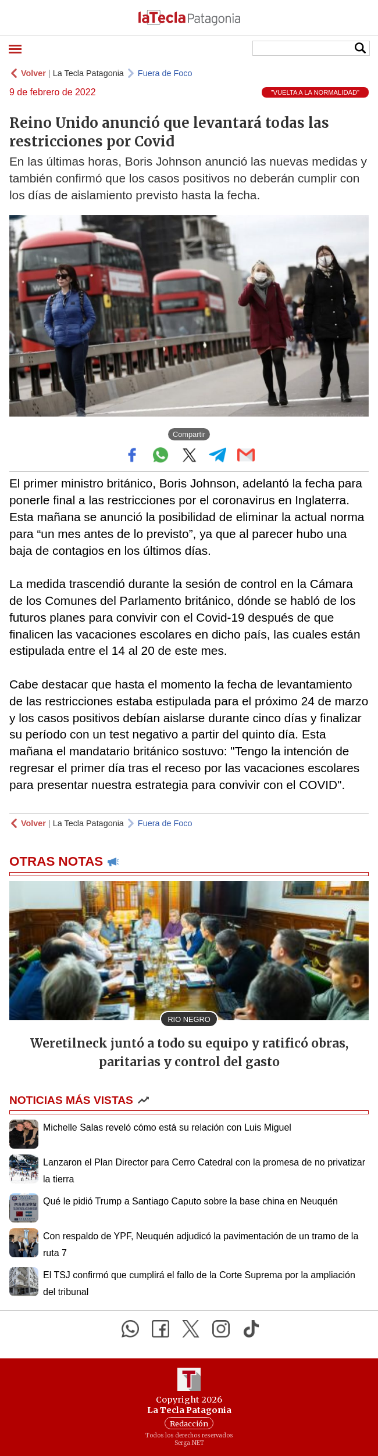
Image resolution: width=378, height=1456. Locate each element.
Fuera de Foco (165, 73)
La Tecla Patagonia (88, 73)
